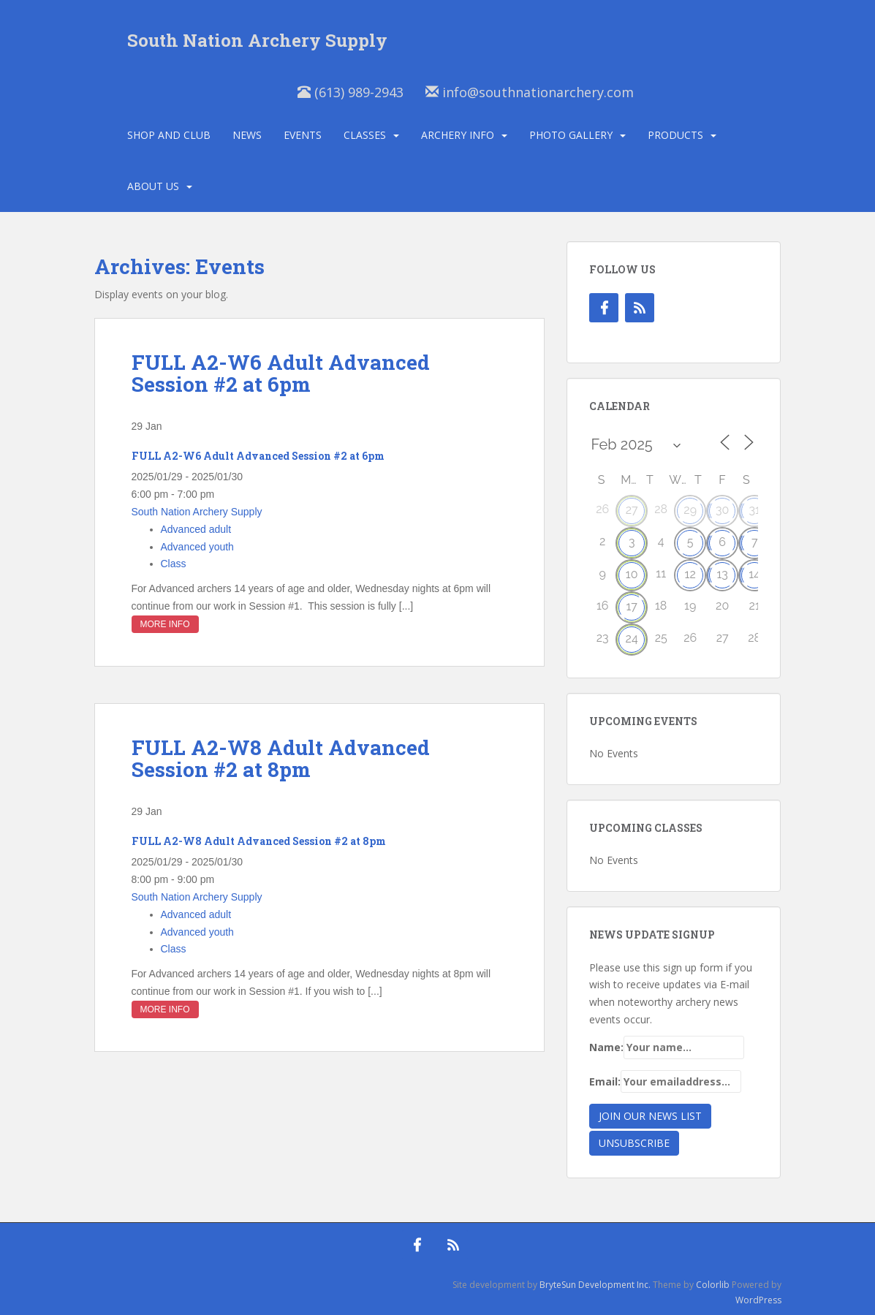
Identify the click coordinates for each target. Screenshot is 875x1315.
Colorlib (713, 1284)
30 (722, 510)
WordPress (758, 1300)
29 (690, 510)
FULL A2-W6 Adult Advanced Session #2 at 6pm (281, 373)
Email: (665, 1082)
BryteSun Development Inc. (595, 1284)
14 (754, 574)
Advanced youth (197, 547)
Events (303, 135)
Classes (365, 135)
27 (632, 510)
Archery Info (457, 135)
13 (721, 574)
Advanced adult (196, 529)
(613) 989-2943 (351, 92)
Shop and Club (169, 135)
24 (632, 638)
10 (632, 574)
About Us (153, 186)
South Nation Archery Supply (257, 40)
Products (675, 135)
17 (631, 606)
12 (690, 574)
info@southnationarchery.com (529, 92)
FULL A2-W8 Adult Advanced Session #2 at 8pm (281, 759)
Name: (666, 1047)
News (247, 135)
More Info (165, 624)
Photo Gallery (571, 135)
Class (173, 563)
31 (754, 510)
